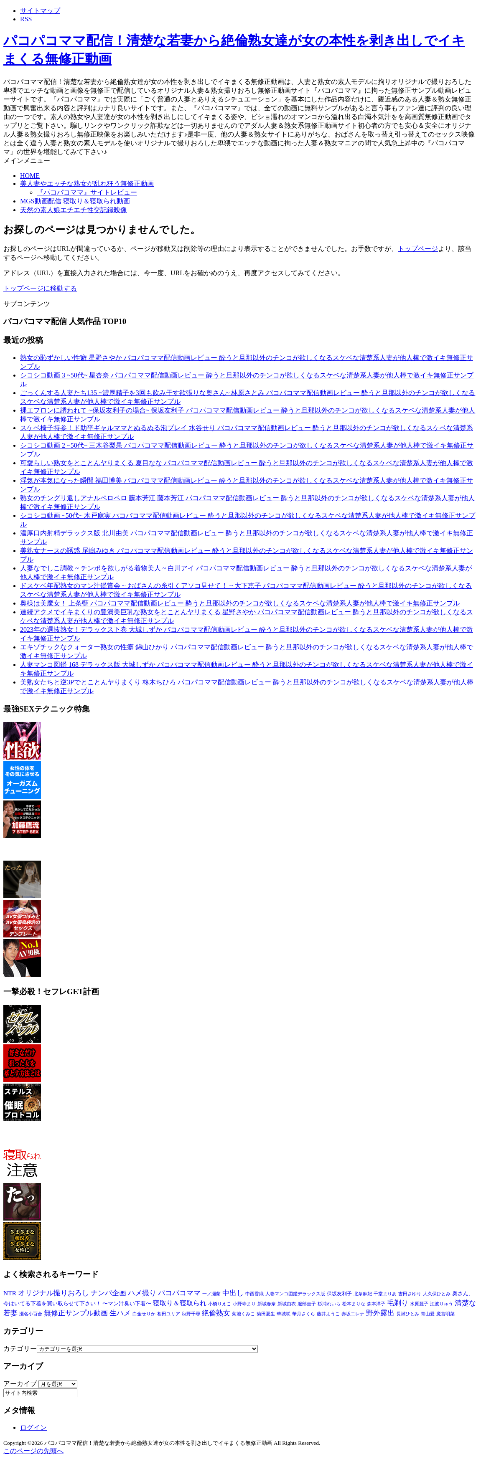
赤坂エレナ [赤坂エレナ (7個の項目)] (352, 1314)
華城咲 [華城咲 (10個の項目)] (283, 1313)
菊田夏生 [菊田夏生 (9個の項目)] (266, 1313)
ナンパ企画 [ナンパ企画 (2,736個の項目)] (108, 1293)
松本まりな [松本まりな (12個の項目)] (353, 1303)
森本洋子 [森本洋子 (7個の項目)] (376, 1304)
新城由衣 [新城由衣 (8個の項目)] (286, 1303)
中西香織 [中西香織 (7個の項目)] (254, 1294)
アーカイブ (20, 1383)
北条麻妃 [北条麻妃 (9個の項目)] (363, 1293)
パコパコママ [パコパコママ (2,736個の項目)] (179, 1293)
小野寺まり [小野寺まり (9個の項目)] (244, 1303)
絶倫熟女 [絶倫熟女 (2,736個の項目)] (216, 1313)
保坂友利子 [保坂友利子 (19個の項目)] (339, 1294)
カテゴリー (20, 1348)
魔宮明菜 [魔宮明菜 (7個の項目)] (445, 1314)
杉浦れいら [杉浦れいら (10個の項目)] (329, 1303)
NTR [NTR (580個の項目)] (9, 1293)
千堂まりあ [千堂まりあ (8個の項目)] (385, 1293)
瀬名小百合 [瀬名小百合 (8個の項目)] (30, 1313)
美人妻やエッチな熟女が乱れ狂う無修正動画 (87, 183)
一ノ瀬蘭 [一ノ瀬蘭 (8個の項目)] (211, 1293)
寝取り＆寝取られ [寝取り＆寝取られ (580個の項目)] (179, 1303)
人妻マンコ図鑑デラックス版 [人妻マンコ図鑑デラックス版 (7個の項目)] (295, 1294)
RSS (26, 19)
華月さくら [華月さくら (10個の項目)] (303, 1313)
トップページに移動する (40, 288)
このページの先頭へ (33, 1450)
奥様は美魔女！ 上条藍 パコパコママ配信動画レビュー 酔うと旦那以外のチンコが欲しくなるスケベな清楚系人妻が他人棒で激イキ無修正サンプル (240, 603)
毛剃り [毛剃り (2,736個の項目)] (397, 1303)
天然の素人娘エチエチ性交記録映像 (73, 209)
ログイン (33, 1427)
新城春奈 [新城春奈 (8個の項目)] (266, 1303)
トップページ (418, 248)
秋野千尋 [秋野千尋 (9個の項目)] (191, 1313)
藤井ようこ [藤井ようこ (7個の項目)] (328, 1314)
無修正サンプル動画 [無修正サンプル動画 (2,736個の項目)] (76, 1313)
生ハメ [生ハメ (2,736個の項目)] (120, 1313)
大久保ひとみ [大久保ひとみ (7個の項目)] (436, 1294)
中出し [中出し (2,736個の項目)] (233, 1293)
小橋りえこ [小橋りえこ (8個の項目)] (219, 1303)
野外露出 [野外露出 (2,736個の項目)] (380, 1313)
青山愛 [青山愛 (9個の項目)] (428, 1313)
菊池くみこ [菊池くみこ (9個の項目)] (243, 1313)
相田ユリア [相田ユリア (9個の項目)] (168, 1313)
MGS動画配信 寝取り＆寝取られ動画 (75, 201)
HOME (30, 175)
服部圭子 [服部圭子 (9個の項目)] (307, 1303)
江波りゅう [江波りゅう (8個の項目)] (441, 1303)
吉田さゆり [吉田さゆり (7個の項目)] (409, 1294)
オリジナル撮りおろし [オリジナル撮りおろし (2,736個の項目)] (53, 1293)
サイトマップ (40, 10)
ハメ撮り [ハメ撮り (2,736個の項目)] (142, 1293)
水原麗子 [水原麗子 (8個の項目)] (419, 1303)
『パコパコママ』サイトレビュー (87, 192)
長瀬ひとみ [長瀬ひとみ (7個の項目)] (407, 1314)
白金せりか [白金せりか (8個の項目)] (143, 1313)
